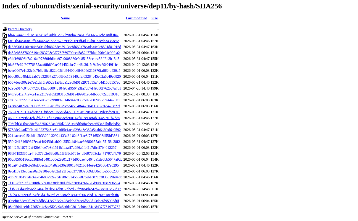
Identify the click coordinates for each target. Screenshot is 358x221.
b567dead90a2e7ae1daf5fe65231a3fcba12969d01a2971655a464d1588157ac (64, 82)
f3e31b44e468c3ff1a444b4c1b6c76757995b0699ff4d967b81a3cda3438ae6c (63, 41)
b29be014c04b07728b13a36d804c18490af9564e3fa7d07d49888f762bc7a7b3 (64, 88)
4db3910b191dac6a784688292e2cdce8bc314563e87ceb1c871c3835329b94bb (65, 177)
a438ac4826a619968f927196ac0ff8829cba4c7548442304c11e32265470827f (64, 106)
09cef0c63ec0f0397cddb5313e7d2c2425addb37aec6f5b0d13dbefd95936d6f (63, 201)
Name (65, 18)
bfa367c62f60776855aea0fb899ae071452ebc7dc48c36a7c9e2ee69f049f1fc (63, 65)
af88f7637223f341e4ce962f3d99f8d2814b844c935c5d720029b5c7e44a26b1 (64, 100)
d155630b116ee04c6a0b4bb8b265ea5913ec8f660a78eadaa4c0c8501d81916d (64, 47)
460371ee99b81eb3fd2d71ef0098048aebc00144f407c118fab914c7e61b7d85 (64, 118)
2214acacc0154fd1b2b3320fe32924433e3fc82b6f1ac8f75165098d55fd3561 (63, 136)
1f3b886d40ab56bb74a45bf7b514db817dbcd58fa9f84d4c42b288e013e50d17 (64, 189)
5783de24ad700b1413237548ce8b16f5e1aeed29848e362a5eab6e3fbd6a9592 (64, 130)
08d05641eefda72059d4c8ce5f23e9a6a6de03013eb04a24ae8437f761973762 (64, 207)
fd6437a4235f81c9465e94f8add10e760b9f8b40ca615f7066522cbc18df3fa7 (63, 35)
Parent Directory (20, 29)
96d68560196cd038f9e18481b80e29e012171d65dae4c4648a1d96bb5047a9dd (65, 159)
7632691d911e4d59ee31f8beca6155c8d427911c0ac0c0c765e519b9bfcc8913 (64, 112)
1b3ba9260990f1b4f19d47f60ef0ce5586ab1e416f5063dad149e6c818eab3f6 (63, 195)
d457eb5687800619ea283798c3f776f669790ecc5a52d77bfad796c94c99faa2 (64, 53)
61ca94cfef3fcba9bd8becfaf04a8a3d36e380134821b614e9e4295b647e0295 (63, 165)
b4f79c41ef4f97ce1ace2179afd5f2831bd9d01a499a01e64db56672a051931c (63, 94)
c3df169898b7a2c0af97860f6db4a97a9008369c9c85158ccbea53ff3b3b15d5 (63, 59)
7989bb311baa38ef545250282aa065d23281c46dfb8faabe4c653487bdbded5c (64, 124)
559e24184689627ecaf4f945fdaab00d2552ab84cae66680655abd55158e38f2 (64, 142)
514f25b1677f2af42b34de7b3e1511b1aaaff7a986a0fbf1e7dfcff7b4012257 (62, 147)
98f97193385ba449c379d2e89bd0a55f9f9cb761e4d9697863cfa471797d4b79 (64, 153)
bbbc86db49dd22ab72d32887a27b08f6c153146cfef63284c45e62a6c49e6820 (64, 76)
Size (154, 18)
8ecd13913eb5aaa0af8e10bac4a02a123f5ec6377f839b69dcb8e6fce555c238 (63, 171)
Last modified (136, 18)
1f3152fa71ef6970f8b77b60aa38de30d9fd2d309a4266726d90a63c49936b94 (64, 183)
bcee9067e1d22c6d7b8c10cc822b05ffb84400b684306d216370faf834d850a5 (64, 70)
